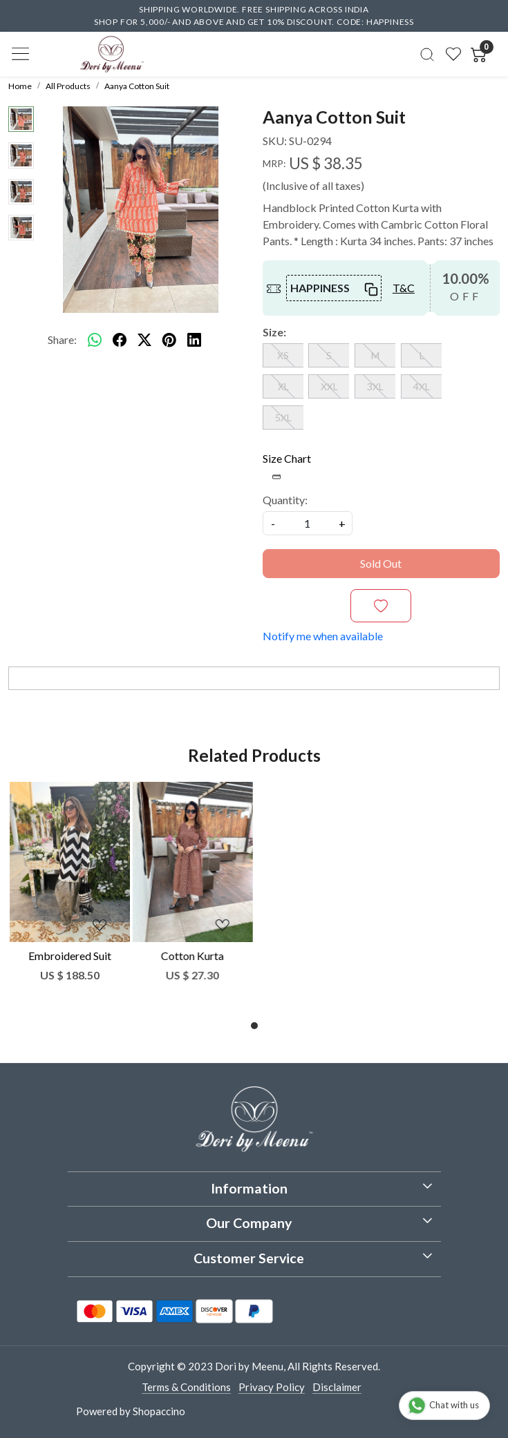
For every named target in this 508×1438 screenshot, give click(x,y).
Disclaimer (336, 1387)
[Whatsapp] (94, 340)
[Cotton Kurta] (193, 862)
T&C (404, 287)
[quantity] (307, 523)
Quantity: (285, 499)
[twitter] (144, 340)
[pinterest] (169, 340)
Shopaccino (159, 1411)
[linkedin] (194, 340)
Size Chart (287, 466)
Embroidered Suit (69, 955)
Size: (274, 331)
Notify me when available (323, 635)
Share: (62, 339)
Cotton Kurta (192, 955)
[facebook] (119, 340)
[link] (427, 54)
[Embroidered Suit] (70, 862)
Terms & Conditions (186, 1387)
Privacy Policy (271, 1387)
